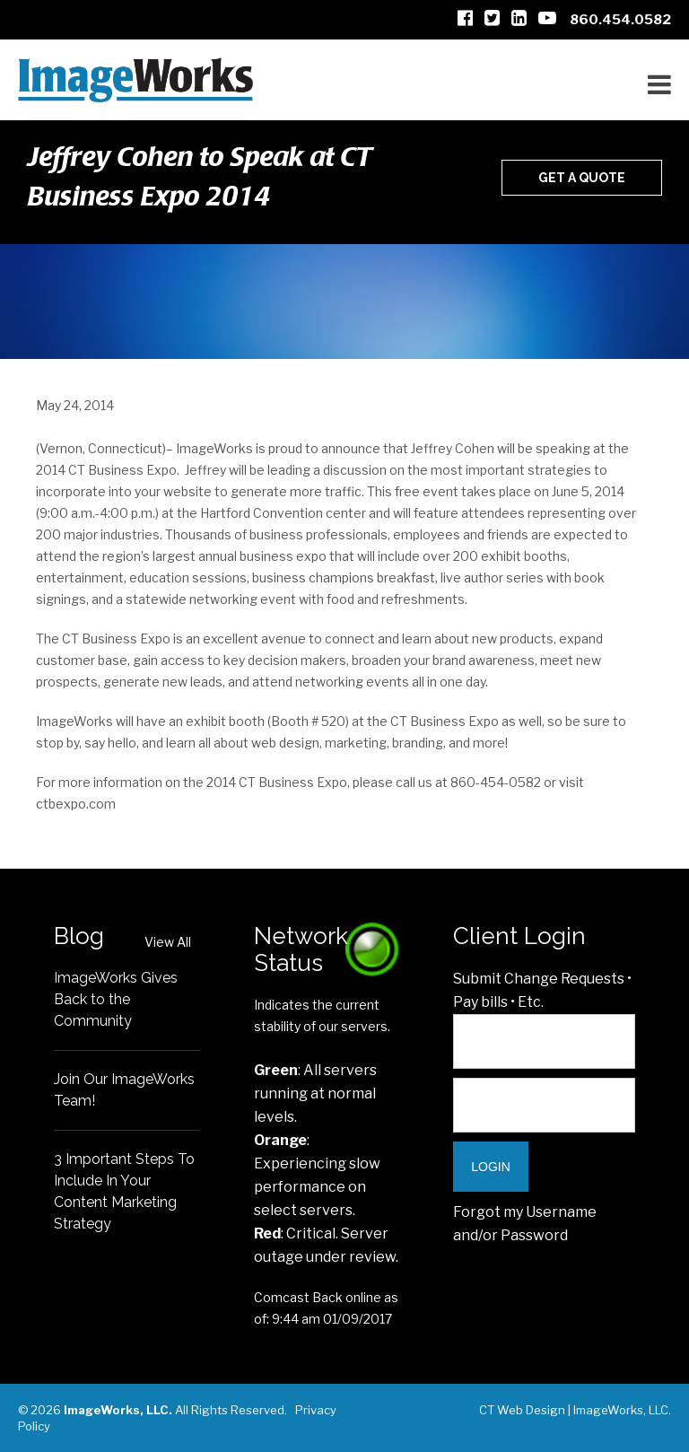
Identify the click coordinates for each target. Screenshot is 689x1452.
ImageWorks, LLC (620, 1410)
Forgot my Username (525, 1211)
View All (167, 941)
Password (534, 1235)
